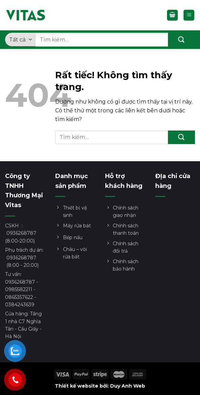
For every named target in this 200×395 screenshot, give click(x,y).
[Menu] (189, 15)
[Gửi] (181, 39)
